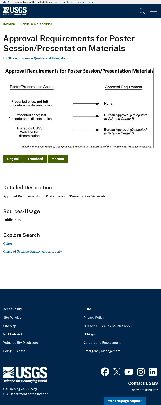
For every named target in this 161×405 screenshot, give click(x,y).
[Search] (142, 11)
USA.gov (90, 334)
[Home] (15, 14)
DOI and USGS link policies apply (108, 326)
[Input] (120, 11)
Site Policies (12, 317)
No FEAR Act (12, 334)
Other (7, 243)
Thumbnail (35, 159)
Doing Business (14, 351)
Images (9, 24)
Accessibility (12, 309)
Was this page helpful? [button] (125, 401)
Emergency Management (102, 351)
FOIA (87, 309)
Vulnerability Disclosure (20, 343)
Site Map (9, 326)
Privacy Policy (94, 317)
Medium (58, 159)
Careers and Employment (102, 343)
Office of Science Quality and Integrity (36, 58)
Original (13, 159)
